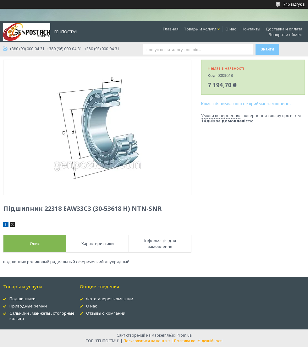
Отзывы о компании (105, 313)
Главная (171, 29)
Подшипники (22, 299)
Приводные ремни (28, 306)
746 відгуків (294, 4)
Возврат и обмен (285, 34)
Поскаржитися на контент (147, 341)
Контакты (251, 29)
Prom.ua (184, 335)
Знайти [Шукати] (267, 49)
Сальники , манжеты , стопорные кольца (41, 315)
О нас (230, 29)
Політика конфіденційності (198, 341)
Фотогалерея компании (109, 299)
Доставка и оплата (284, 29)
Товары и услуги (200, 29)
